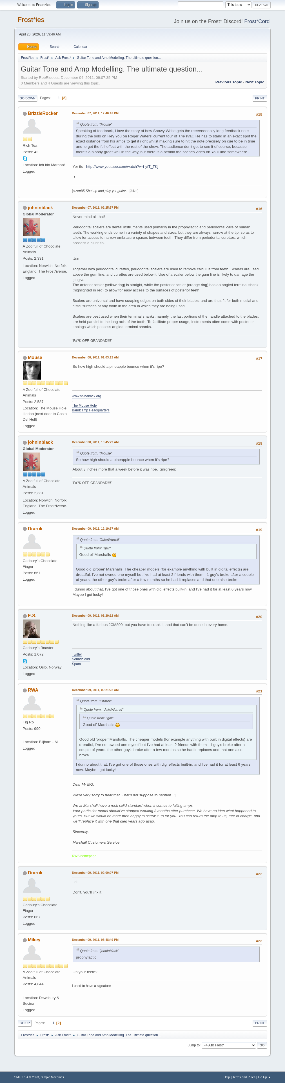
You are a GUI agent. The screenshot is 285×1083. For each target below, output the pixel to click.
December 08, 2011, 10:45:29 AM (95, 442)
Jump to (194, 1045)
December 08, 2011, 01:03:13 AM (95, 357)
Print (260, 98)
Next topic (254, 82)
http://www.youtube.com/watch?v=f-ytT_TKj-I (123, 166)
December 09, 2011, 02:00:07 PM (95, 872)
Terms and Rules (244, 1077)
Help (227, 1077)
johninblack (40, 207)
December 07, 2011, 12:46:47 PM (95, 113)
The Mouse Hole (84, 405)
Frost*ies (31, 19)
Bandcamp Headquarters (91, 410)
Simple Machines (52, 1077)
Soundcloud (81, 659)
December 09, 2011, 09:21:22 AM (95, 690)
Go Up (25, 1023)
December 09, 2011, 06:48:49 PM (95, 939)
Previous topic (228, 82)
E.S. (32, 615)
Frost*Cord (257, 21)
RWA (33, 690)
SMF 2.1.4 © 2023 (26, 1077)
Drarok (35, 528)
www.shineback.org (86, 396)
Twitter (77, 654)
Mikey (34, 939)
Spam (76, 664)
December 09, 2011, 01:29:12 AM (95, 615)
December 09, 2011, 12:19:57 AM (95, 528)
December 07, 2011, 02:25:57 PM (95, 207)
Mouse (35, 357)
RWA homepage (84, 856)
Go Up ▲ (264, 1077)
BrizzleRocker (43, 113)
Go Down (27, 98)
